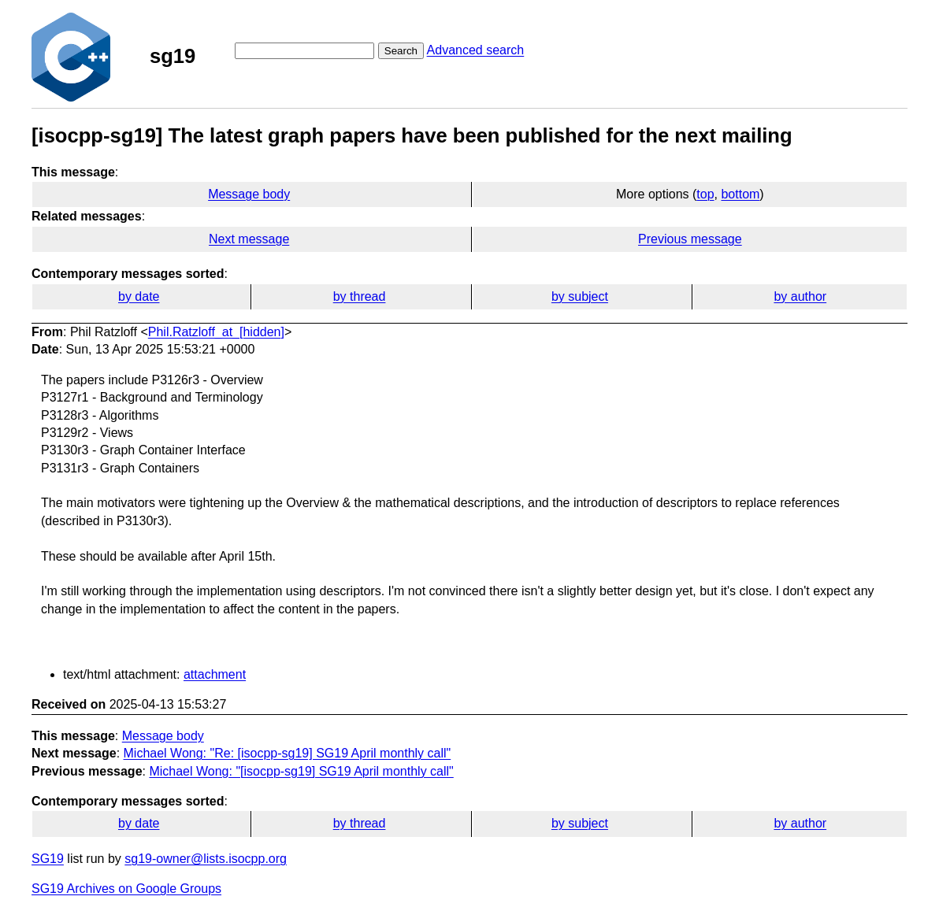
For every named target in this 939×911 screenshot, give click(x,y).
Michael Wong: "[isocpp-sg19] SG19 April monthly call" (301, 771)
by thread (359, 296)
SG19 (48, 858)
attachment (215, 674)
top (705, 194)
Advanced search (476, 50)
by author (800, 296)
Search (401, 51)
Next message (249, 239)
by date (138, 296)
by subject (579, 296)
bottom (740, 194)
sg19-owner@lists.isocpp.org (205, 858)
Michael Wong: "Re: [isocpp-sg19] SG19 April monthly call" (287, 753)
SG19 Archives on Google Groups (126, 888)
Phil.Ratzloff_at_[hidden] (216, 332)
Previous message (690, 239)
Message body (249, 194)
